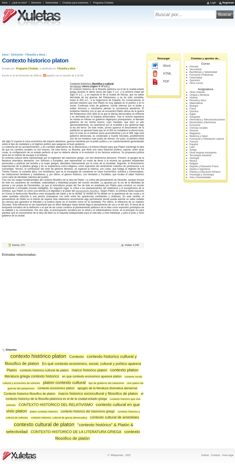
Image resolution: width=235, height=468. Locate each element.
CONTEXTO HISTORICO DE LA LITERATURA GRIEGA (76, 432)
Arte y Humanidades (200, 177)
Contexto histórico (80, 83)
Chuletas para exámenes (75, 2)
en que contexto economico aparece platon (92, 376)
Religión (194, 163)
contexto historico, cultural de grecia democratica (59, 417)
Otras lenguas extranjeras (203, 152)
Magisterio (195, 133)
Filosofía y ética (35, 54)
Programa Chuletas (103, 2)
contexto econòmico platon (55, 388)
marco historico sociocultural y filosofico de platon (98, 393)
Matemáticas (196, 103)
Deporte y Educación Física (204, 166)
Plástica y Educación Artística (205, 171)
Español (194, 144)
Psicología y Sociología (202, 174)
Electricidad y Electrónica (203, 122)
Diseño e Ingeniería (200, 169)
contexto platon (124, 370)
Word (161, 66)
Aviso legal (227, 455)
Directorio (36, 2)
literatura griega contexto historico (32, 376)
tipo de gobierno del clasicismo (106, 383)
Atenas (77, 86)
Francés (194, 141)
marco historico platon (89, 370)
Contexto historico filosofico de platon (29, 393)
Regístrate (228, 2)
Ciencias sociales (199, 127)
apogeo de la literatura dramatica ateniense (107, 388)
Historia (194, 97)
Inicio (4, 2)
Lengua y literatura (199, 94)
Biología (194, 105)
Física (193, 108)
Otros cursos (196, 83)
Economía (195, 125)
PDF (160, 82)
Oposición (195, 80)
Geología (194, 158)
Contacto (215, 455)
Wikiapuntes (117, 455)
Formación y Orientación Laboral (207, 138)
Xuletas (205, 455)
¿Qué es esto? (19, 2)
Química (194, 111)
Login (213, 2)
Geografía (195, 116)
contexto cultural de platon (44, 424)
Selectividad (51, 2)
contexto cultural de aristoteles (114, 417)
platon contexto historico (44, 411)
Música (193, 160)
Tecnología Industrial (200, 155)
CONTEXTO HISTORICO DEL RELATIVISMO (56, 405)
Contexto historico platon (35, 60)
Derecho (194, 130)
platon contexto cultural (64, 382)
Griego (193, 149)
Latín (192, 147)
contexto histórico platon (38, 356)
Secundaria (196, 69)
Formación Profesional (201, 74)
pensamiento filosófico (87, 191)
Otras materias (197, 92)
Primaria (194, 66)
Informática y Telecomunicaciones (207, 119)
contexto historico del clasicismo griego (88, 411)
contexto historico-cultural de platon (44, 370)
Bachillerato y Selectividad (203, 72)
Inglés (193, 114)
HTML (162, 74)
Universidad (196, 77)
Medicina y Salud (199, 136)
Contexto (76, 356)
